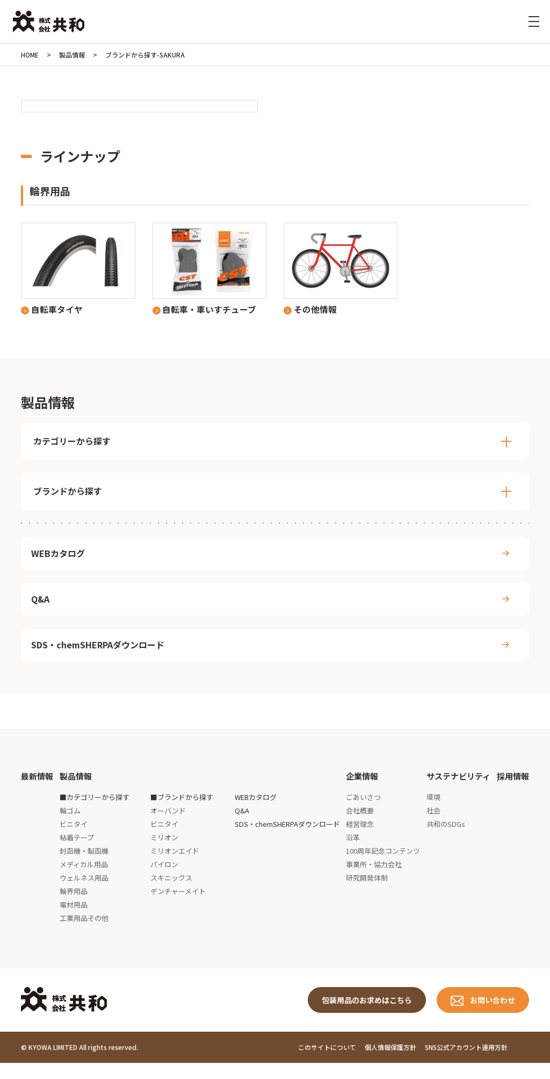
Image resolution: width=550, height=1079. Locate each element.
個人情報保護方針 (390, 1063)
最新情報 (37, 790)
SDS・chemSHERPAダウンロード (100, 656)
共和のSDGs (445, 838)
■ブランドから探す (181, 811)
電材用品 (74, 918)
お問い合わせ (492, 1015)
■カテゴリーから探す (94, 811)
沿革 (353, 852)
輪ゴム (70, 825)
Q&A (42, 606)
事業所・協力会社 (374, 879)
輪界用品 (74, 905)
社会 (433, 825)
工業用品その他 (84, 932)
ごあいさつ (363, 811)
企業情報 (362, 790)
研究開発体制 (367, 892)
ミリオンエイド (174, 865)
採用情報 (513, 790)
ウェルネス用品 (84, 892)
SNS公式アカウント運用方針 (466, 1063)
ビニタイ (74, 838)
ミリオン (164, 852)
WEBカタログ (60, 557)
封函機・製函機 (84, 865)
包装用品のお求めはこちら (367, 1015)
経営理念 (360, 838)
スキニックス (171, 892)
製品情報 (76, 790)
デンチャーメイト (178, 905)
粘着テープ (77, 852)
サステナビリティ (458, 790)
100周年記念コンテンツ (383, 865)
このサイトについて (327, 1063)
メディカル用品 (84, 879)
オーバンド (168, 825)
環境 (433, 811)
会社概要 (360, 825)
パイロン (164, 879)
